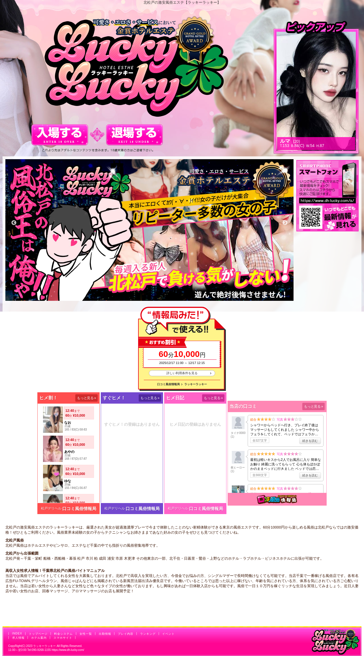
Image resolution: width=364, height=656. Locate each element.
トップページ (38, 633)
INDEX (17, 633)
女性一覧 (86, 633)
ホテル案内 (39, 637)
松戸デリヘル (51, 508)
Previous (14, 223)
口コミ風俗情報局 (168, 384)
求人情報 (18, 637)
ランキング (148, 633)
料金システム (63, 633)
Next (285, 223)
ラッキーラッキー (195, 384)
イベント (168, 633)
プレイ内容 (125, 633)
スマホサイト (62, 637)
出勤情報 (105, 633)
